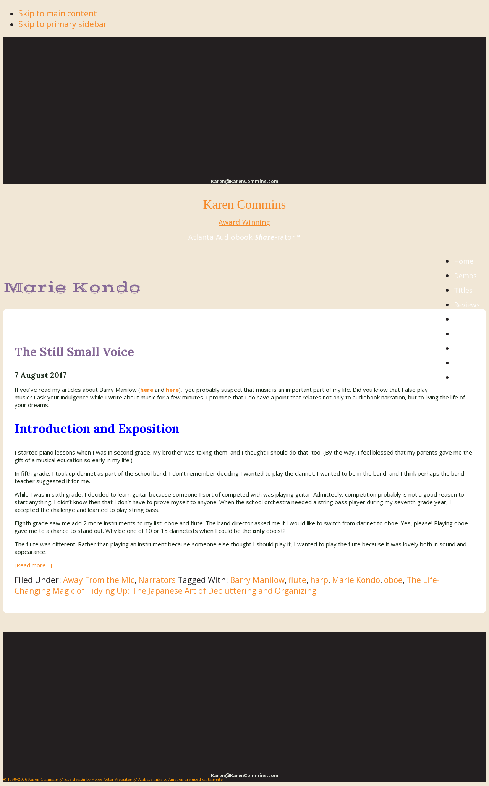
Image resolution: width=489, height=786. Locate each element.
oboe (393, 580)
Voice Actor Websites (112, 779)
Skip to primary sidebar (62, 24)
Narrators (157, 580)
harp (319, 580)
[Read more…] (33, 565)
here (172, 389)
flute (297, 580)
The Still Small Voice (74, 351)
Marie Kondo (356, 580)
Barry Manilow (257, 580)
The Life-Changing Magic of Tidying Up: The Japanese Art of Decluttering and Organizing (227, 585)
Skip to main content (57, 13)
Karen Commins (244, 204)
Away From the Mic (98, 580)
